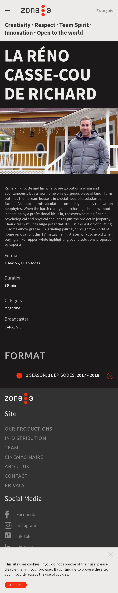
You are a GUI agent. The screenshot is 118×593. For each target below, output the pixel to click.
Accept (17, 584)
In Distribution (25, 438)
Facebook (25, 514)
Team (11, 447)
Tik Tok (23, 536)
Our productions (28, 429)
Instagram (26, 525)
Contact (16, 476)
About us (17, 466)
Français (104, 11)
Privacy (15, 485)
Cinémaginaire (24, 457)
